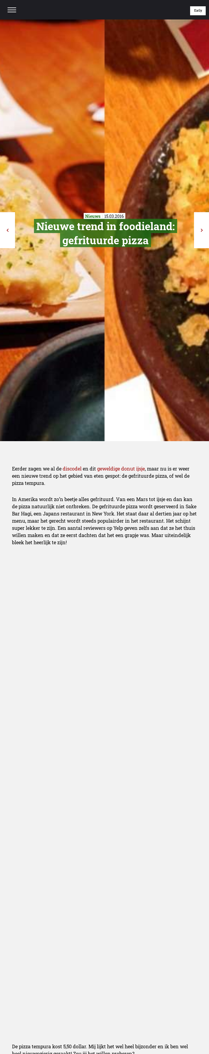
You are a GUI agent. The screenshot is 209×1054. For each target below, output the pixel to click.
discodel (72, 468)
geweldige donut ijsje (121, 468)
